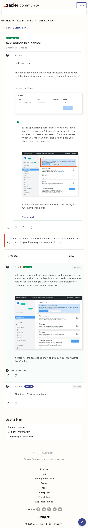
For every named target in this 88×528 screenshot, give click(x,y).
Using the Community (19, 431)
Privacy (58, 524)
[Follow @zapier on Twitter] (55, 509)
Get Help (8, 20)
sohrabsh (19, 55)
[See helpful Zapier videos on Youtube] (60, 509)
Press (44, 483)
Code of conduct (16, 427)
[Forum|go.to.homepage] (22, 5)
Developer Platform (44, 478)
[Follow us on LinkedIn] (44, 509)
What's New (47, 20)
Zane (17, 267)
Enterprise (44, 492)
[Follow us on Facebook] (38, 509)
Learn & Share (26, 20)
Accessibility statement (54, 459)
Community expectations (20, 436)
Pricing (44, 469)
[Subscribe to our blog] (49, 509)
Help (44, 474)
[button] (81, 5)
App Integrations (44, 501)
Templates (44, 497)
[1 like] (16, 370)
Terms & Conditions (32, 459)
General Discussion (16, 27)
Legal (49, 524)
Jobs (44, 487)
